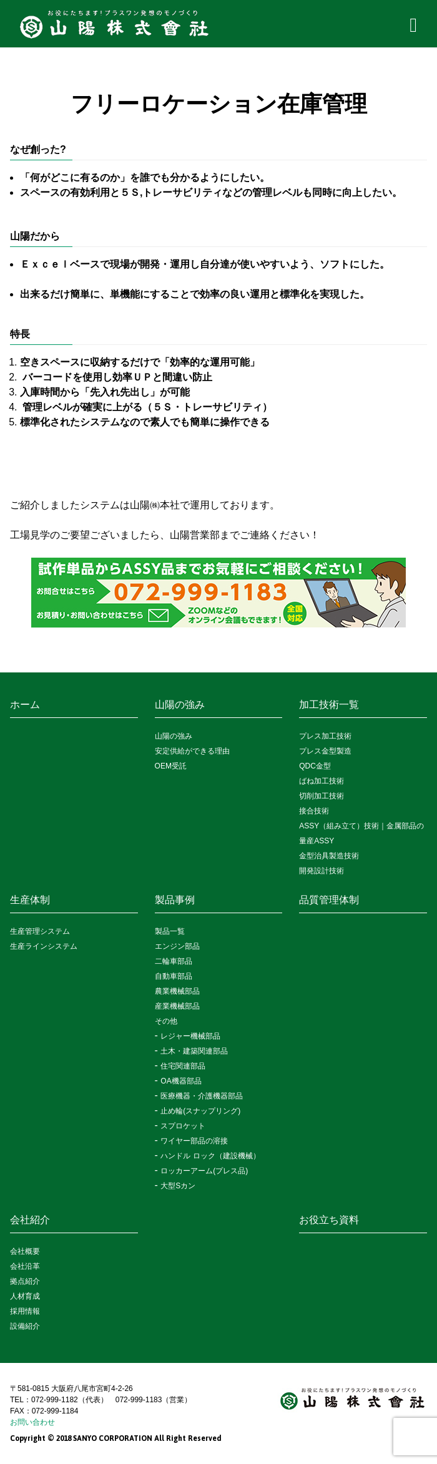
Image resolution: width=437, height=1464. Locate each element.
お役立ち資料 (329, 1219)
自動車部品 (173, 976)
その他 (166, 1021)
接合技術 (314, 811)
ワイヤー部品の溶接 (194, 1141)
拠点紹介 (25, 1281)
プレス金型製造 (325, 751)
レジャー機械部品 (190, 1036)
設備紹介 (25, 1326)
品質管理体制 (329, 899)
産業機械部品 (177, 1006)
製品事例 (175, 899)
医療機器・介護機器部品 (201, 1096)
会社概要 (25, 1251)
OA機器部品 (180, 1081)
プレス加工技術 (325, 736)
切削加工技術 (321, 796)
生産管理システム (40, 931)
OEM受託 (171, 766)
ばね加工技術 (321, 781)
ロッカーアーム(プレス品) (204, 1170)
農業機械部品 (177, 991)
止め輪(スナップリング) (200, 1111)
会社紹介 (30, 1219)
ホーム (25, 704)
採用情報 (25, 1311)
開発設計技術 (321, 870)
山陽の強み (180, 704)
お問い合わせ (32, 1422)
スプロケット (182, 1126)
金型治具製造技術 (329, 855)
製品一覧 (170, 931)
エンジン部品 (177, 946)
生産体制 (30, 899)
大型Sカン (177, 1185)
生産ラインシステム (43, 946)
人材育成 (25, 1296)
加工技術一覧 (329, 704)
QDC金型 (315, 766)
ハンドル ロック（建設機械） (210, 1155)
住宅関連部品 (182, 1066)
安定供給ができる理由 (192, 751)
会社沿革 (25, 1266)
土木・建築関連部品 (194, 1051)
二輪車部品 (173, 961)
